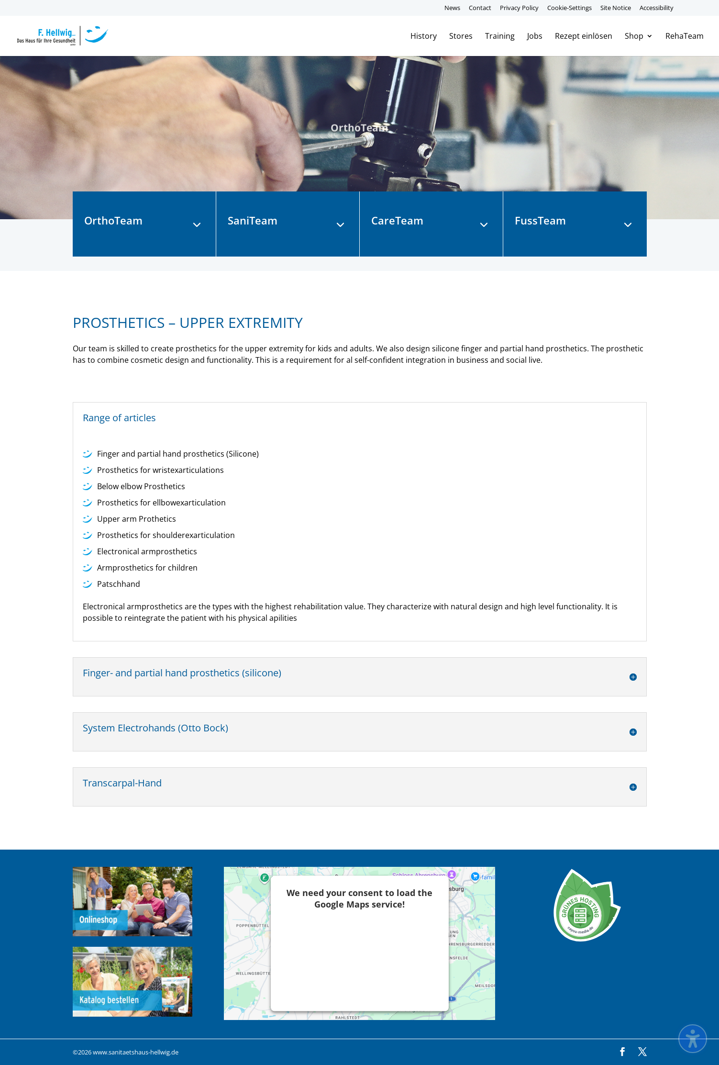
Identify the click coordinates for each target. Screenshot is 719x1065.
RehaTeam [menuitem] (684, 37)
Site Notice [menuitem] (615, 8)
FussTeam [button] (540, 220)
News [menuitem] (452, 8)
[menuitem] (686, 10)
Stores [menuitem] (461, 37)
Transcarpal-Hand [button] (122, 783)
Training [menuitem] (500, 37)
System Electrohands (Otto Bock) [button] (155, 728)
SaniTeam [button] (252, 220)
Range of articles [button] (119, 418)
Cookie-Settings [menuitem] (569, 8)
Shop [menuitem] (634, 37)
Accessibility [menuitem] (657, 8)
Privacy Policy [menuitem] (519, 8)
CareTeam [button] (397, 220)
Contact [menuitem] (480, 8)
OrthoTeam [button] (113, 220)
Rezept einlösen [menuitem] (583, 37)
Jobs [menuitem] (534, 37)
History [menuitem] (423, 37)
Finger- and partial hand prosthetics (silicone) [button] (182, 673)
